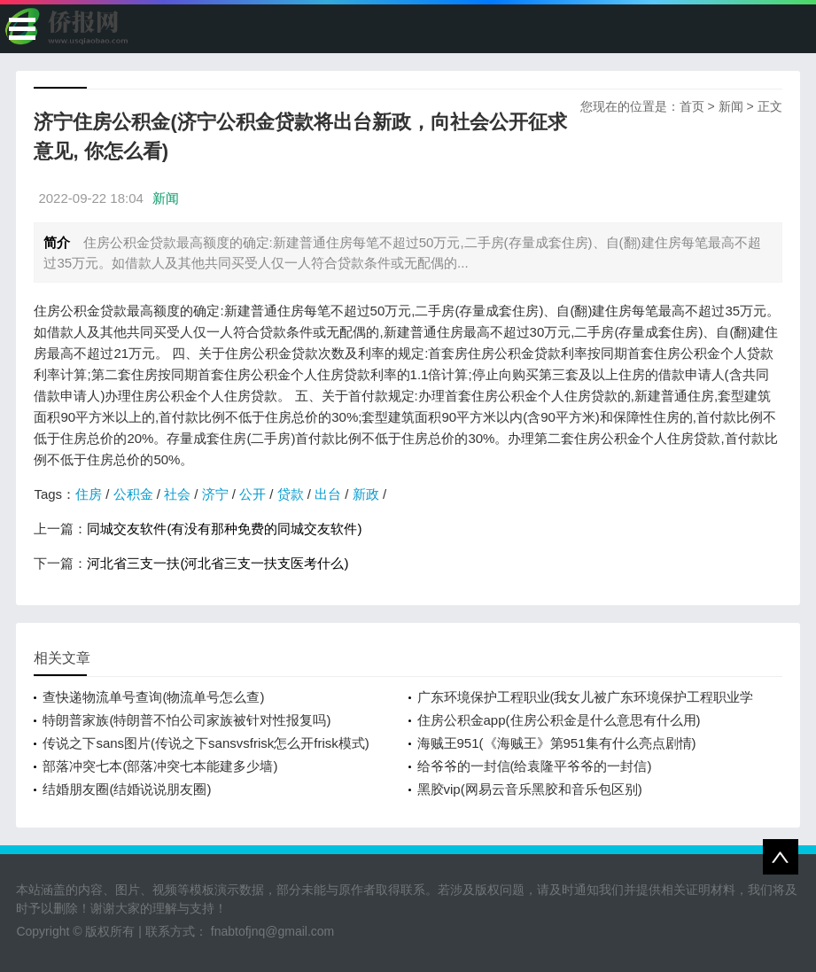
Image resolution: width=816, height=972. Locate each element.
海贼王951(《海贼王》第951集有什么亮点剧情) (556, 742)
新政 (366, 494)
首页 (692, 106)
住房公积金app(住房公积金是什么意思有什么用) (559, 719)
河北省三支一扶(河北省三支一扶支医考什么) (217, 563)
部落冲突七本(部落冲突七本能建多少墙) (160, 766)
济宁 (215, 494)
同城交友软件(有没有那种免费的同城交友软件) (224, 528)
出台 (328, 494)
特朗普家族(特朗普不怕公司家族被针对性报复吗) (186, 719)
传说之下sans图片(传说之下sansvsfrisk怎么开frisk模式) (206, 742)
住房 (88, 494)
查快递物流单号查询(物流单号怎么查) (153, 696)
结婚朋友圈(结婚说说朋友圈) (127, 789)
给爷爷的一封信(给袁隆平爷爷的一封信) (534, 766)
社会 (177, 494)
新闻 (731, 106)
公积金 (133, 494)
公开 (252, 494)
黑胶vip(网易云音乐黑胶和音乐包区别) (529, 789)
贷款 (290, 494)
